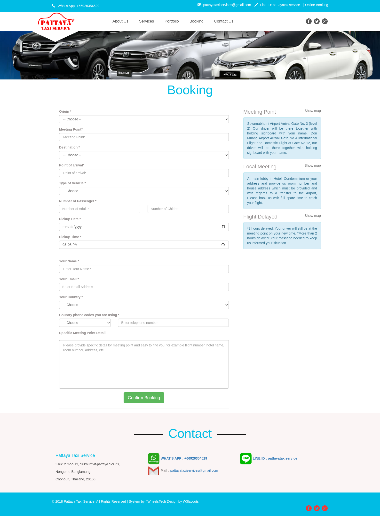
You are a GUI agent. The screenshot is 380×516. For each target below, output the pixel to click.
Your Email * (69, 279)
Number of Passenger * (77, 201)
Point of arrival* (71, 165)
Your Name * (69, 261)
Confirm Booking (144, 397)
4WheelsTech (155, 501)
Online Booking (316, 5)
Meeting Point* (71, 129)
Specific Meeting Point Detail (82, 333)
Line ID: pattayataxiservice (277, 5)
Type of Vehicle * (72, 183)
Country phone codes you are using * (89, 315)
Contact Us (223, 21)
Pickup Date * (70, 219)
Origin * (65, 111)
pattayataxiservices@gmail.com (224, 5)
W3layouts (191, 501)
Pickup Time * (70, 237)
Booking (197, 21)
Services (146, 21)
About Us (123, 21)
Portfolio (172, 21)
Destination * (69, 147)
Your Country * (71, 297)
